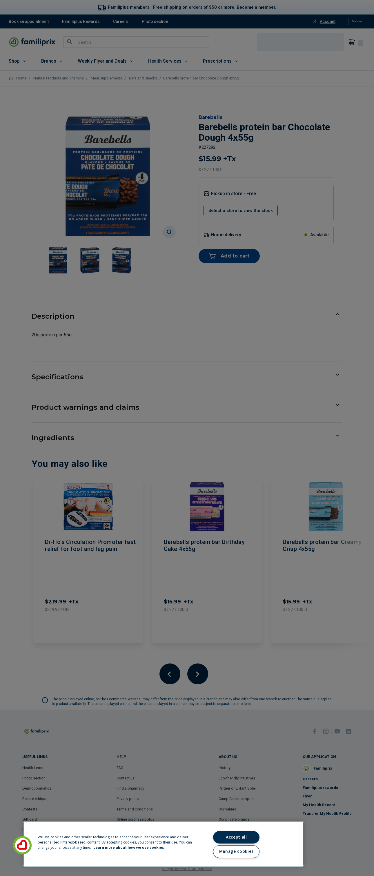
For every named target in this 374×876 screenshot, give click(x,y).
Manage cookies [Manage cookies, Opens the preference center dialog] (236, 851)
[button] (22, 845)
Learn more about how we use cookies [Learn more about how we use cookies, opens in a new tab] (128, 847)
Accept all (236, 837)
